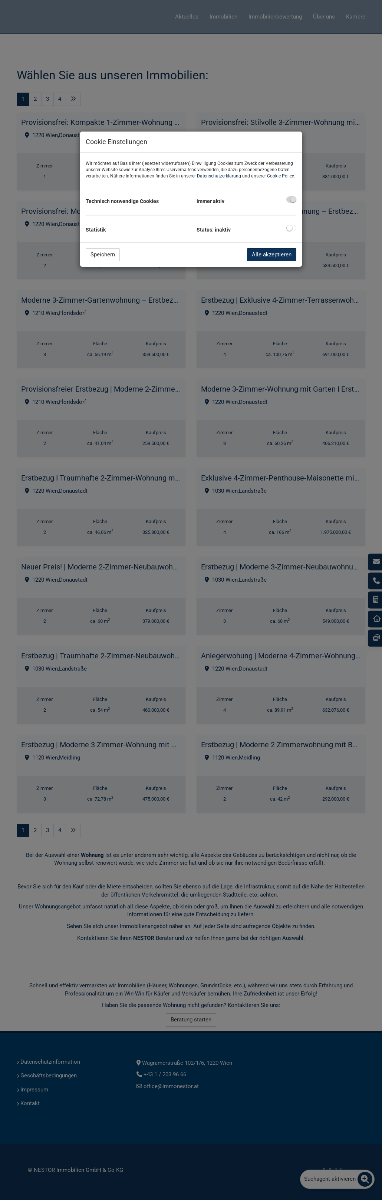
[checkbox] (291, 199)
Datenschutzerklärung (219, 176)
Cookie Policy (280, 176)
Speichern (102, 254)
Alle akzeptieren (272, 254)
